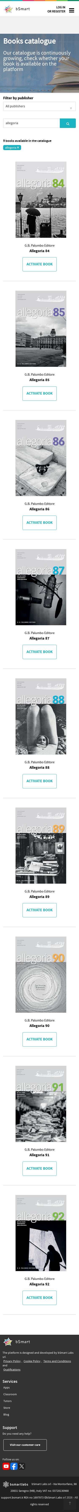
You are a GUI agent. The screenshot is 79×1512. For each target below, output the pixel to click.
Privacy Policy (12, 1361)
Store (6, 1407)
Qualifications (11, 1370)
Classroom (10, 1393)
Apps (6, 1388)
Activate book (40, 264)
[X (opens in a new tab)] (21, 1466)
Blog (6, 1414)
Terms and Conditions (57, 1361)
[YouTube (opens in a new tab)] (6, 1466)
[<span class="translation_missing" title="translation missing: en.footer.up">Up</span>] (69, 1503)
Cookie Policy (32, 1361)
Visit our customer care (28, 1444)
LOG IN (56, 10)
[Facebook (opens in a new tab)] (13, 1466)
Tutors (7, 1400)
